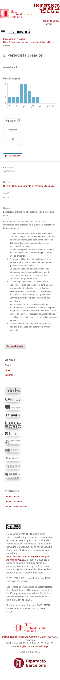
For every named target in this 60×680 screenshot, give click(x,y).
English (8, 370)
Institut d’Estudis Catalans (15, 637)
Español (9, 375)
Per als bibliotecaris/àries (16, 506)
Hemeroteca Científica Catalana (47, 8)
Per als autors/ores (13, 501)
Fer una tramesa (15, 346)
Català (8, 365)
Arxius (22, 39)
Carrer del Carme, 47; (40, 637)
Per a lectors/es (12, 496)
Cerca (56, 21)
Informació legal (40, 646)
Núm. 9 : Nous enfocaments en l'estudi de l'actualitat (27, 42)
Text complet (14, 156)
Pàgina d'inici (9, 39)
